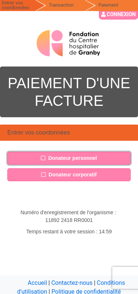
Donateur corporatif (68, 174)
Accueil (37, 282)
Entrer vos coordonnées (15, 5)
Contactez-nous (71, 282)
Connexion (118, 14)
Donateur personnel (69, 157)
